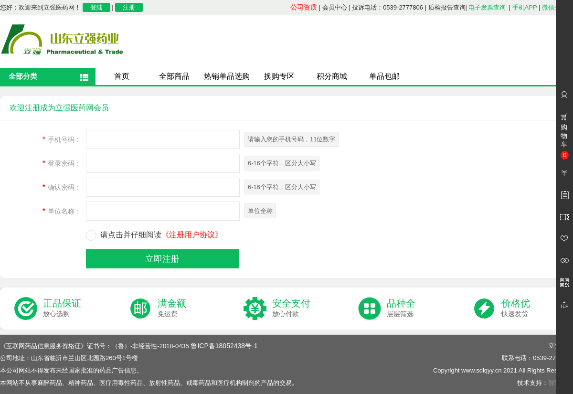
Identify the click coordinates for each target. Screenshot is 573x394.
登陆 (96, 7)
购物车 (565, 141)
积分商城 (332, 76)
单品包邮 (384, 76)
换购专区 (279, 76)
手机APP (524, 7)
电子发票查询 (487, 7)
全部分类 (23, 76)
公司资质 (303, 7)
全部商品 (174, 76)
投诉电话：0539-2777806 (387, 7)
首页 (121, 76)
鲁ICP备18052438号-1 (224, 346)
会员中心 (334, 7)
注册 (129, 7)
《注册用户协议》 (192, 235)
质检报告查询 (447, 7)
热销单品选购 (227, 76)
